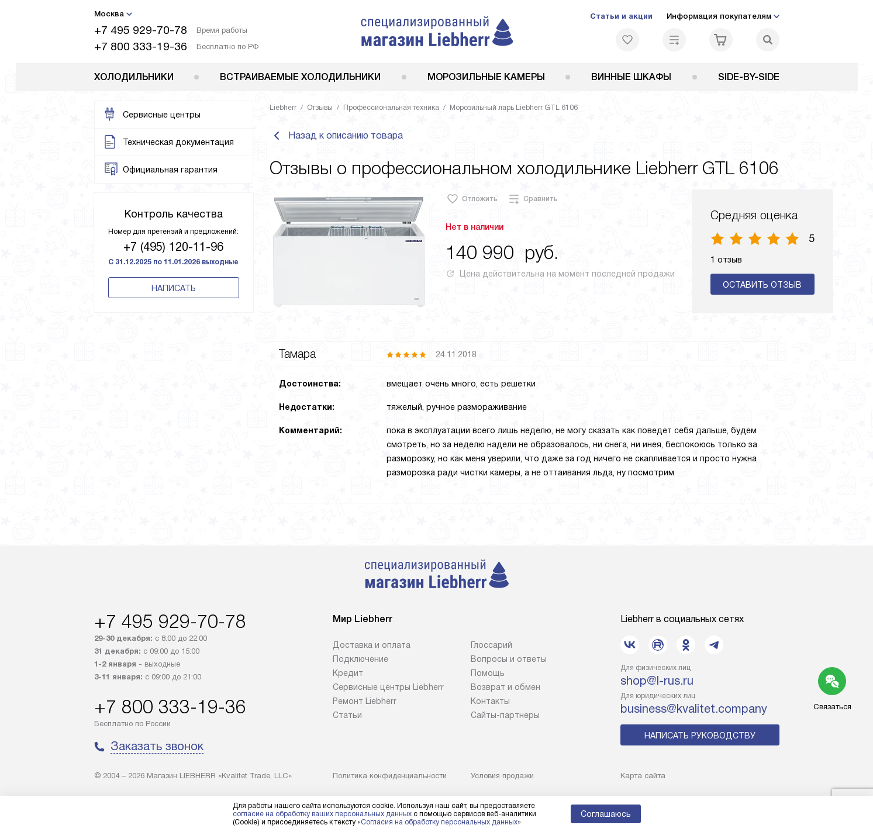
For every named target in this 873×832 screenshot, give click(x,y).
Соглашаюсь (606, 814)
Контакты (490, 701)
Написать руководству (699, 735)
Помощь (488, 673)
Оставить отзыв (762, 284)
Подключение (360, 659)
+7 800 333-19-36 (140, 46)
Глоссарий (491, 645)
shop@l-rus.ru (656, 680)
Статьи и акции (621, 16)
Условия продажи (502, 775)
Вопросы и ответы (509, 659)
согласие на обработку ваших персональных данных (322, 814)
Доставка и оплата (371, 645)
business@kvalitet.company (693, 708)
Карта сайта (642, 775)
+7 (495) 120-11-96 (173, 246)
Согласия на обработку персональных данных (439, 822)
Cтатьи (347, 715)
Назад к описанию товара (336, 136)
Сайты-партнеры (505, 715)
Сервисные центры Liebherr (388, 687)
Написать (173, 288)
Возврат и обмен (505, 687)
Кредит (348, 673)
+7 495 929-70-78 (140, 30)
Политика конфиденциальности (390, 775)
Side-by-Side (748, 77)
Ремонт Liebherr (364, 701)
